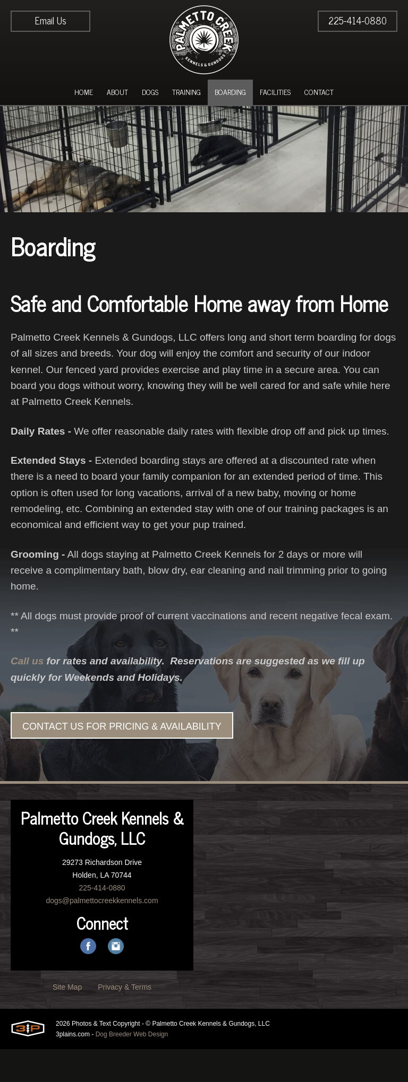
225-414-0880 (357, 20)
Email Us (50, 20)
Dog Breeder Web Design (132, 1067)
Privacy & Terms (124, 1020)
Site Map (67, 1020)
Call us (28, 693)
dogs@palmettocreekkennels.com (102, 933)
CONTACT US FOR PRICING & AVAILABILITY (122, 759)
